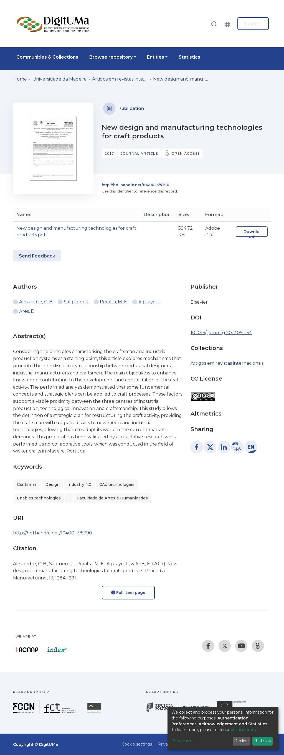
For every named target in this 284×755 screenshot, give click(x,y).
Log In (251, 23)
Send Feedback (37, 256)
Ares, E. (27, 311)
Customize (181, 740)
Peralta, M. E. (114, 301)
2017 (109, 153)
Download (252, 234)
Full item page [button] (128, 592)
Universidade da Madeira (59, 79)
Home (20, 79)
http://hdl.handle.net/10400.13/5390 (135, 184)
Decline (241, 740)
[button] (228, 23)
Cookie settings (137, 744)
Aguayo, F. (149, 301)
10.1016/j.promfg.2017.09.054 (221, 332)
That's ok (262, 740)
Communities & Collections (47, 57)
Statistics (189, 57)
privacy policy (244, 729)
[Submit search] (213, 23)
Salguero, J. (76, 301)
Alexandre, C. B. (36, 301)
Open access (185, 153)
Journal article (139, 153)
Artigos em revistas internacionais (120, 79)
